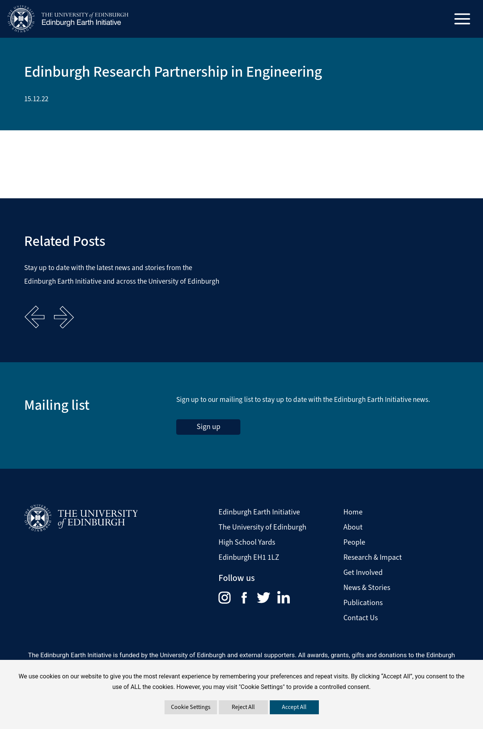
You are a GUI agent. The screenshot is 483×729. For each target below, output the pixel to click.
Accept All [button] (294, 707)
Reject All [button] (243, 707)
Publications (363, 602)
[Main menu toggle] (462, 19)
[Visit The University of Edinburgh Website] (80, 517)
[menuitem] (230, 597)
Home (353, 512)
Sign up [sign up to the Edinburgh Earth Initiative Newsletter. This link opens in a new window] (208, 427)
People (354, 542)
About (353, 527)
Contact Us (360, 617)
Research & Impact (372, 557)
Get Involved (363, 572)
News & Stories (366, 587)
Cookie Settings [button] (191, 707)
